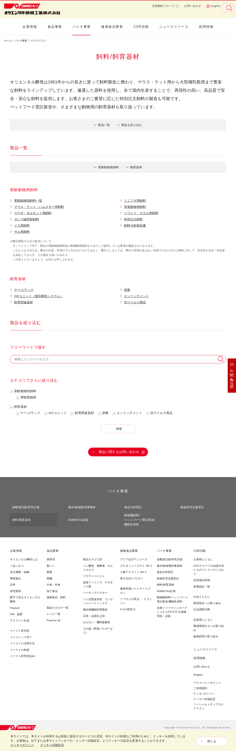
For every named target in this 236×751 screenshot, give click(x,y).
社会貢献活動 (201, 609)
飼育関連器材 (23, 302)
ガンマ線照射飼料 (26, 219)
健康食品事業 (112, 26)
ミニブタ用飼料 (135, 200)
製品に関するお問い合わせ (119, 452)
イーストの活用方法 (22, 643)
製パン (51, 565)
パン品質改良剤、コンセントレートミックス (98, 601)
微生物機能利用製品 (95, 609)
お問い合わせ (192, 5)
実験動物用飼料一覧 (28, 200)
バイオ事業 (82, 26)
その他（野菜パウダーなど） (98, 630)
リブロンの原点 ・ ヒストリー (136, 601)
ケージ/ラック (24, 290)
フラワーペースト (94, 576)
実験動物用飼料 (108, 167)
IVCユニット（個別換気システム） (38, 296)
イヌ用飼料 (22, 225)
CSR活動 (141, 26)
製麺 (49, 578)
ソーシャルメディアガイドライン (208, 706)
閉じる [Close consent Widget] (211, 741)
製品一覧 (104, 125)
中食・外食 (53, 584)
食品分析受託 (133, 507)
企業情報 (29, 26)
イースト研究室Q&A (22, 656)
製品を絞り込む (131, 125)
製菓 (49, 572)
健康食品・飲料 (56, 597)
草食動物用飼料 (135, 207)
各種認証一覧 (201, 586)
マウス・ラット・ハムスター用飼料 (39, 207)
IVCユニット (58, 413)
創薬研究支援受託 (192, 507)
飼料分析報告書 (135, 225)
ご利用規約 (200, 688)
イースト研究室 (19, 630)
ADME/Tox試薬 (78, 519)
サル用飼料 (22, 231)
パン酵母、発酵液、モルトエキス (98, 567)
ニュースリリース (173, 26)
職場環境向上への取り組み (208, 628)
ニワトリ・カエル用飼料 (141, 213)
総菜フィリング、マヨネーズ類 (98, 584)
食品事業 (55, 26)
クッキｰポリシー (203, 693)
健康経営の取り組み (205, 636)
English (213, 6)
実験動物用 (28, 397)
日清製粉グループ (165, 6)
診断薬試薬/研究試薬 (26, 507)
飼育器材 (136, 167)
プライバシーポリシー (207, 682)
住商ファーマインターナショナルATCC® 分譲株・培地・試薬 (173, 612)
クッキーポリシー (22, 745)
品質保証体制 (201, 580)
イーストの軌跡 (19, 649)
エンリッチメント (136, 296)
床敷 (127, 290)
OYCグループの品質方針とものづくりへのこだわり (208, 569)
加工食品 (52, 591)
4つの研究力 (127, 609)
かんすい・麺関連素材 (96, 622)
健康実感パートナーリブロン (135, 590)
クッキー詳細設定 (204, 699)
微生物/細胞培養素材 (82, 507)
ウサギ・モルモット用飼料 (33, 213)
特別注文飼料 (133, 219)
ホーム (8, 40)
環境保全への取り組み (207, 603)
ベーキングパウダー (95, 592)
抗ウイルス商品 (135, 302)
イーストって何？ (21, 637)
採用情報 (206, 26)
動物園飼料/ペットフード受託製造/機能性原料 (139, 520)
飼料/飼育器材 (21, 519)
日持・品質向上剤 (94, 616)
